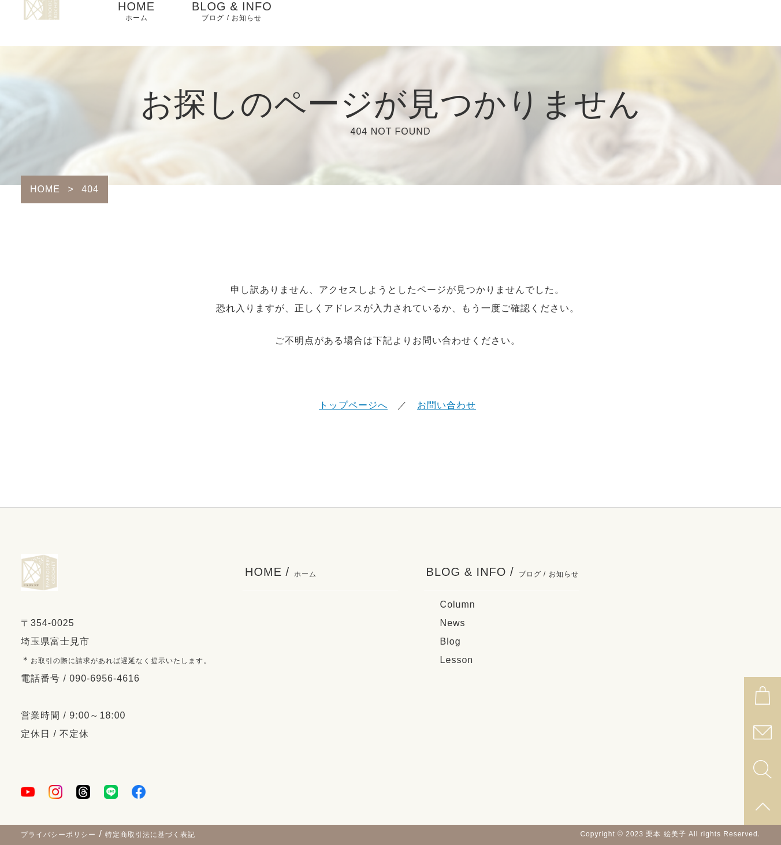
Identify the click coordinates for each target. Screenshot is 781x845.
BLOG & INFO (232, 23)
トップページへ (353, 405)
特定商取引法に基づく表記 (150, 835)
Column (457, 604)
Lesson (457, 660)
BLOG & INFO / (502, 572)
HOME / (281, 572)
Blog (450, 641)
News (453, 623)
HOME (136, 23)
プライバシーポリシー (58, 835)
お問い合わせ (446, 405)
